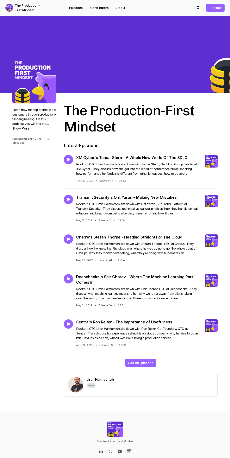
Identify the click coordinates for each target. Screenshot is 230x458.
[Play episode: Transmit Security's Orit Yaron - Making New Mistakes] (68, 199)
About (120, 8)
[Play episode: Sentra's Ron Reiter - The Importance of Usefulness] (68, 324)
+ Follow (215, 8)
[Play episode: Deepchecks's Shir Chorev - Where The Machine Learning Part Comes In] (68, 278)
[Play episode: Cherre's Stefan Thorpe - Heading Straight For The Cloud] (68, 239)
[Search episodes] (198, 7)
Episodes (76, 8)
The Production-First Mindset (27, 7)
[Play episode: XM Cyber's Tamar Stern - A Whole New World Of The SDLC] (68, 159)
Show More (20, 128)
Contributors (99, 8)
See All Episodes (140, 363)
